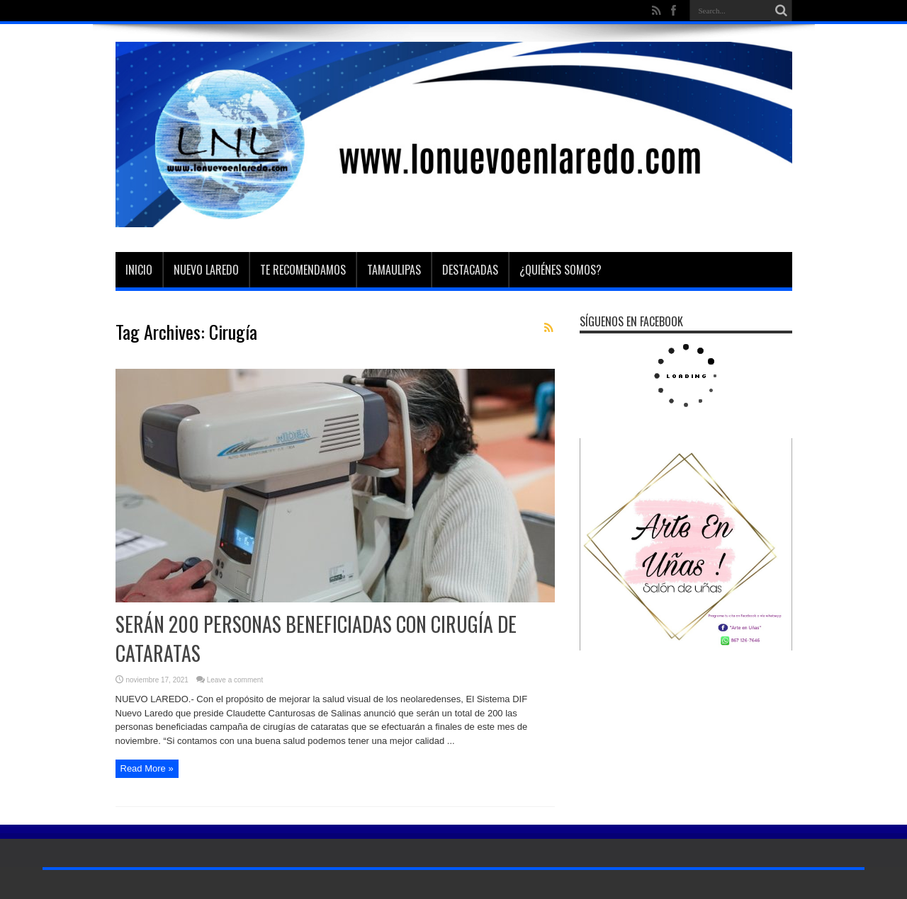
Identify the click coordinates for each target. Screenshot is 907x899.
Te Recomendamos (303, 269)
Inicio (138, 269)
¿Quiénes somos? (560, 269)
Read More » (147, 768)
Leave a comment (235, 680)
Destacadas (470, 269)
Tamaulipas (394, 269)
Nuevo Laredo (206, 269)
